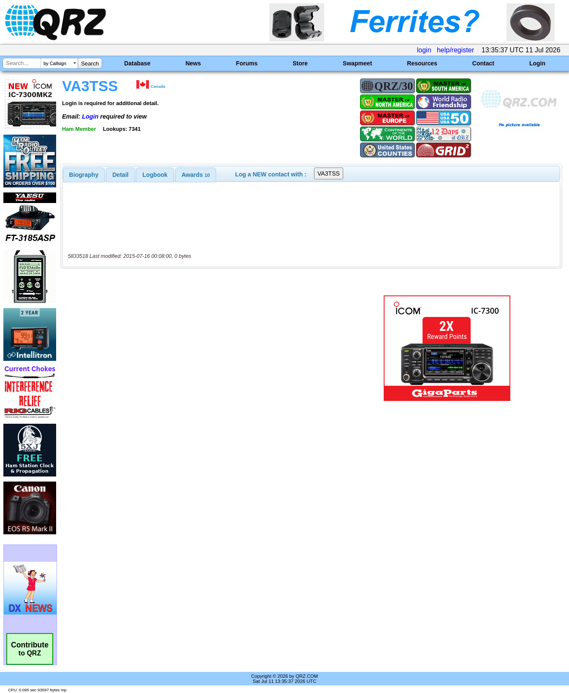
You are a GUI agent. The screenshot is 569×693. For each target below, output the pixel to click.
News (193, 63)
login (424, 50)
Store (300, 63)
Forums (246, 63)
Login (537, 63)
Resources (422, 63)
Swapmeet (357, 63)
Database (137, 63)
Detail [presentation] (120, 174)
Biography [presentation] (84, 174)
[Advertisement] (203, 348)
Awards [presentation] (196, 174)
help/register (455, 50)
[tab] (84, 175)
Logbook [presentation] (155, 174)
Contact (483, 63)
